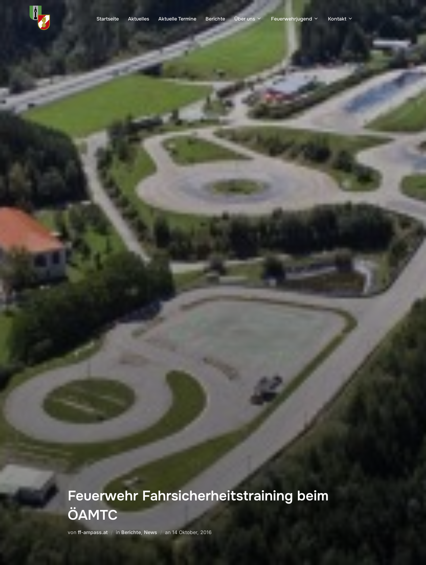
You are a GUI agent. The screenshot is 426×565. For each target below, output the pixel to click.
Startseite (107, 19)
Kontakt (340, 19)
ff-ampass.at (93, 532)
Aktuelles (138, 19)
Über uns (248, 19)
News (150, 532)
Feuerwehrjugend (295, 19)
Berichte (215, 19)
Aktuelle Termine (177, 19)
